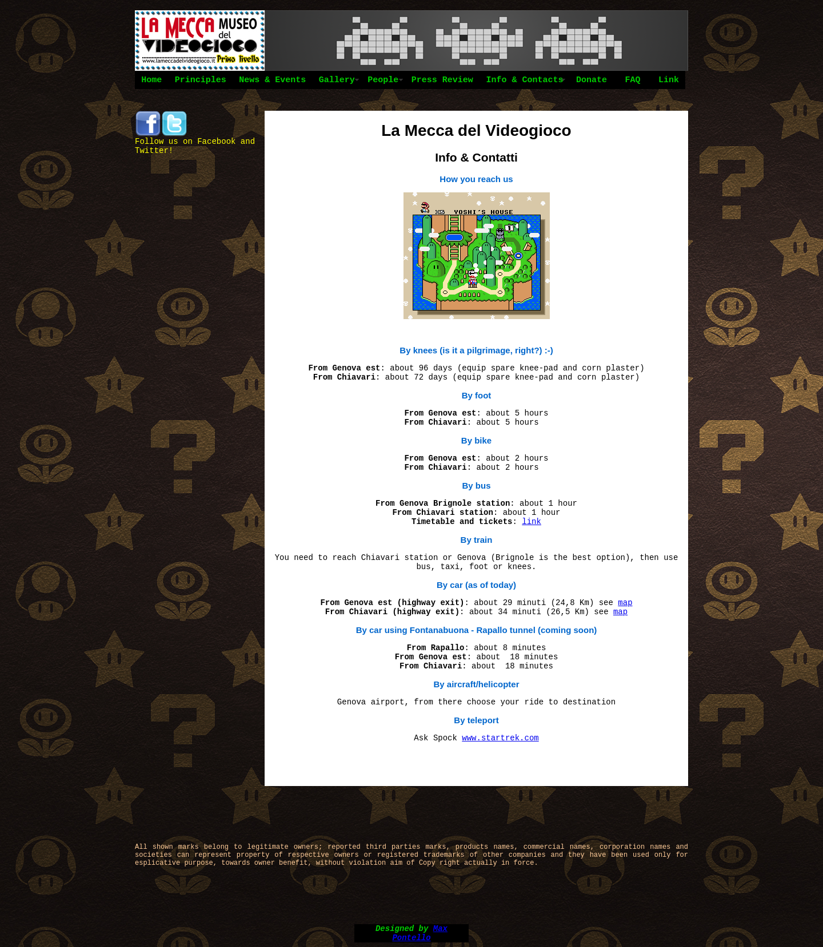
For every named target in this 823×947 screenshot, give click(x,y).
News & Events (272, 80)
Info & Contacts (524, 80)
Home (151, 80)
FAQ (632, 80)
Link (668, 80)
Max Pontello (420, 933)
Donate (591, 80)
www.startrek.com (500, 738)
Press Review (442, 80)
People (382, 80)
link (531, 521)
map (625, 602)
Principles (200, 80)
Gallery (337, 80)
